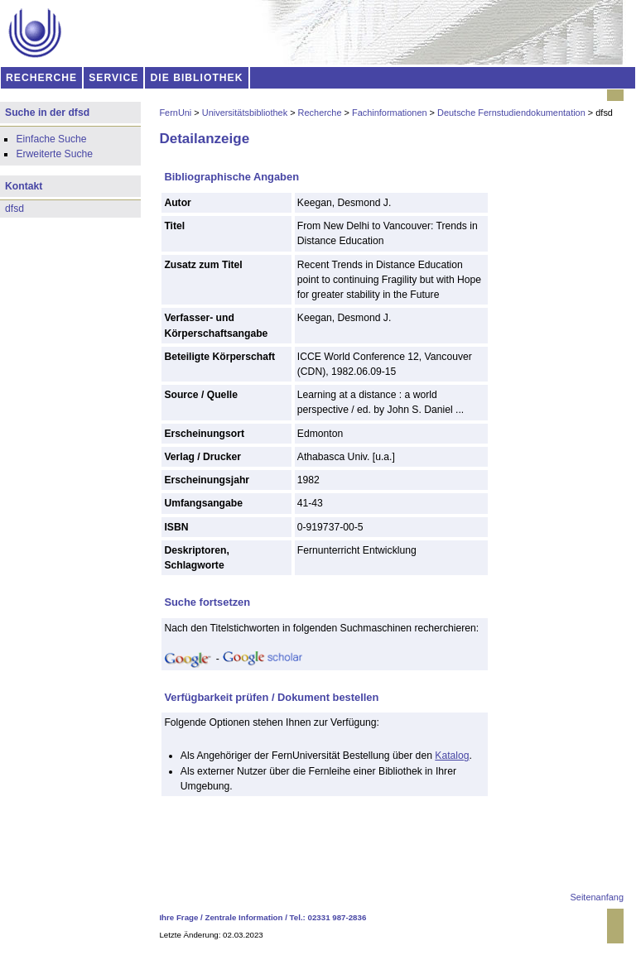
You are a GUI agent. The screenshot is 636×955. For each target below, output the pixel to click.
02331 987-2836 (337, 917)
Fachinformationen (389, 113)
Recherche (320, 113)
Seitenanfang (597, 897)
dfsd (14, 208)
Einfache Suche (51, 139)
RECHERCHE (41, 78)
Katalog (452, 755)
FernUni (175, 113)
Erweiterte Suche (54, 154)
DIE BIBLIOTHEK (197, 78)
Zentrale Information (244, 917)
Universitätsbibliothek (244, 113)
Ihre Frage (178, 917)
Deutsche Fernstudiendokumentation (511, 113)
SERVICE (113, 78)
